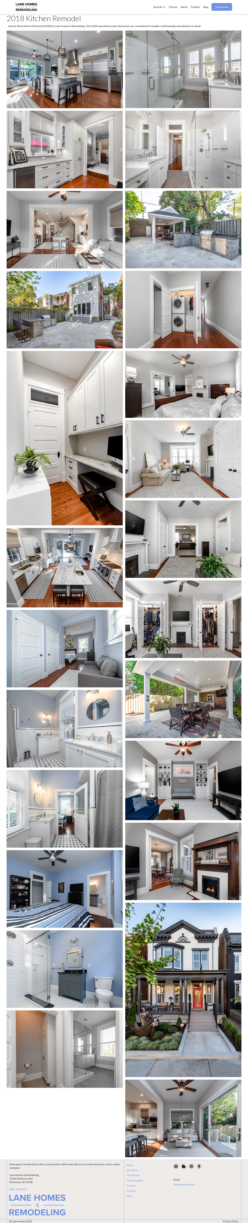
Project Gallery (135, 1180)
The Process (133, 1175)
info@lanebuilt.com (184, 1184)
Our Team (132, 1170)
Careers (131, 1185)
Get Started (221, 6)
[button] (159, 7)
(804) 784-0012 (18, 1189)
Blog (129, 1196)
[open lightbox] (65, 69)
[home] (26, 7)
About (130, 1165)
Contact (131, 1190)
